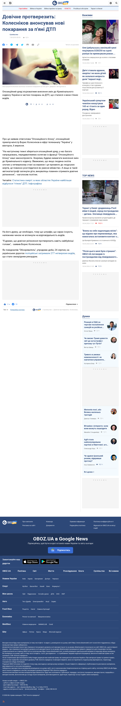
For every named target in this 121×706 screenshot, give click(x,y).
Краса (38, 632)
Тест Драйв (26, 601)
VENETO (67, 9)
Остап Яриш (88, 331)
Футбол (25, 586)
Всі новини (114, 571)
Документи (50, 525)
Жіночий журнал (55, 632)
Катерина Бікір (89, 363)
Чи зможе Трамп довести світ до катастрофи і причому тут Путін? (96, 341)
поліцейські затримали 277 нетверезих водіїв (50, 253)
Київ (24, 579)
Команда (49, 521)
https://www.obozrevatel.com (82, 643)
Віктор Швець (88, 347)
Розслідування (70, 571)
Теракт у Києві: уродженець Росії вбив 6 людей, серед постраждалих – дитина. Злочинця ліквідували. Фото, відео (100, 211)
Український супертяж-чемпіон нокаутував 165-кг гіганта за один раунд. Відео (94, 105)
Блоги (81, 571)
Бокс (48, 586)
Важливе (87, 15)
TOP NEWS (88, 175)
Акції (47, 601)
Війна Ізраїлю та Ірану (53, 9)
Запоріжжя (39, 579)
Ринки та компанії (29, 617)
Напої (33, 609)
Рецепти (25, 609)
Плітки (31, 632)
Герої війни (23, 9)
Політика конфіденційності (103, 521)
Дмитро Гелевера (90, 419)
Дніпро (47, 579)
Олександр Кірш (89, 448)
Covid (51, 624)
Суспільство (14, 34)
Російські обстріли (80, 9)
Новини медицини (29, 624)
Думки (86, 316)
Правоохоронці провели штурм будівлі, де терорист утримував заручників (98, 219)
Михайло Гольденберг (91, 432)
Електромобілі (38, 601)
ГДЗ (23, 594)
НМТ (63, 594)
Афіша (24, 632)
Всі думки (88, 472)
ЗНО (57, 594)
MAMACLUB (42, 624)
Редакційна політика (17, 310)
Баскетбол (34, 586)
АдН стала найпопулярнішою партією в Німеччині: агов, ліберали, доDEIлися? (96, 442)
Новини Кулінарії (43, 609)
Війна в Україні (36, 9)
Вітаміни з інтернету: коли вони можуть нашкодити (96, 427)
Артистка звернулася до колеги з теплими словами (99, 58)
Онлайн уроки (43, 594)
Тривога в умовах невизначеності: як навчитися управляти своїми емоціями (94, 357)
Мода (45, 632)
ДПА (52, 594)
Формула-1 (56, 586)
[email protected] (30, 689)
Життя (51, 571)
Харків (30, 579)
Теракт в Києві (96, 9)
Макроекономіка (44, 617)
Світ (35, 571)
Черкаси (55, 579)
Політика (22, 571)
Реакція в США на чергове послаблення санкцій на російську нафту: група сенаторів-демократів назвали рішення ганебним (94, 325)
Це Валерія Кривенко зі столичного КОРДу (99, 240)
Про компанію (27, 521)
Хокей (42, 586)
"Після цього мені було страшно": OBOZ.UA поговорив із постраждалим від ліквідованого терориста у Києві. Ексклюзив (99, 254)
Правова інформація (77, 521)
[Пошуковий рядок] (116, 3)
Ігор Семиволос (89, 465)
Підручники (31, 594)
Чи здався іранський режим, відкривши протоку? (93, 458)
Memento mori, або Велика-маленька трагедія (92, 412)
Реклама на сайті (28, 525)
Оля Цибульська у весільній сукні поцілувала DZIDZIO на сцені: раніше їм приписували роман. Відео (99, 50)
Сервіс (53, 601)
